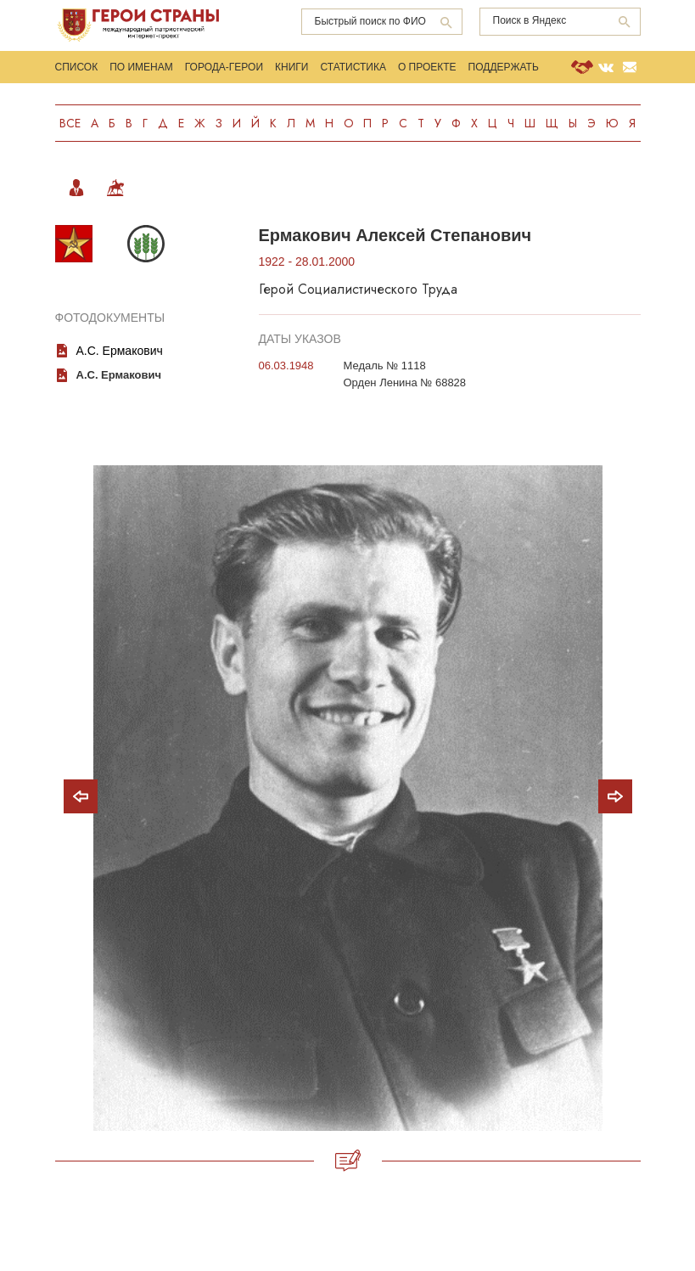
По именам (141, 67)
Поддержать (503, 67)
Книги (291, 67)
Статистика (352, 67)
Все (70, 123)
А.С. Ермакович (119, 350)
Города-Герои (224, 67)
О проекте (427, 67)
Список (76, 67)
